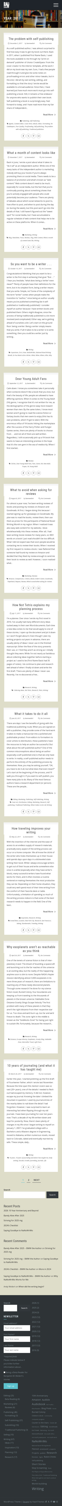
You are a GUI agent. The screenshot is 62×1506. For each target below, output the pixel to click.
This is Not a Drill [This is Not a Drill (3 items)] (37, 1475)
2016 (34, 1350)
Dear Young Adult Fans (31, 379)
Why (50, 355)
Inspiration (24, 918)
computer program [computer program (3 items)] (38, 1419)
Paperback (11, 581)
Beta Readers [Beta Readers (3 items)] (36, 1408)
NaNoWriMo (31, 352)
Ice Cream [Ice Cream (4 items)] (35, 1430)
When (37, 355)
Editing (15, 799)
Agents (11, 124)
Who (46, 355)
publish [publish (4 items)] (43, 1453)
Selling (7, 1434)
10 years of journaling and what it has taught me (32, 1158)
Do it (20, 352)
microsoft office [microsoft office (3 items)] (49, 1434)
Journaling (33, 1160)
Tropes (24, 466)
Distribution (23, 802)
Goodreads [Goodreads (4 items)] (53, 1427)
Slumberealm (26, 923)
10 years (12, 1158)
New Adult (47, 464)
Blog (10, 237)
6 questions (14, 352)
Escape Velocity (22, 1039)
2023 (34, 1317)
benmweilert (31, 43)
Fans (33, 464)
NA (42, 464)
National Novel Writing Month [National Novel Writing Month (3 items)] (41, 1445)
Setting (19, 923)
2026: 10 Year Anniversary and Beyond (21, 1210)
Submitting (10, 1425)
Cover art (15, 802)
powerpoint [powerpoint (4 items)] (44, 1449)
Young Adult (34, 466)
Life (45, 1160)
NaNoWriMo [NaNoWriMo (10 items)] (39, 1441)
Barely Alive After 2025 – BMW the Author (23, 1248)
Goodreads (49, 579)
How (24, 352)
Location (21, 921)
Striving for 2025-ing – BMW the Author (22, 1258)
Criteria (27, 579)
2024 (34, 1312)
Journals (40, 1160)
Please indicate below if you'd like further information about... (14, 1363)
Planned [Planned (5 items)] (35, 1449)
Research (28, 687)
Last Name (8, 1345)
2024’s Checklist (11, 1225)
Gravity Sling (40, 1039)
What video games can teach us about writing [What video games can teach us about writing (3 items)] (44, 1479)
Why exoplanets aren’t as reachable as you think (31, 949)
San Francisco (46, 921)
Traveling (34, 923)
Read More (49, 114)
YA (28, 466)
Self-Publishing (35, 121)
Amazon (11, 579)
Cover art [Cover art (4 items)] (53, 1423)
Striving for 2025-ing (13, 1220)
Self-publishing (39, 126)
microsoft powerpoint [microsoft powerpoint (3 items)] (39, 1437)
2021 (34, 1326)
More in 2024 (45, 1269)
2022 (34, 1322)
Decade (21, 1160)
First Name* (9, 1334)
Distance (13, 1039)
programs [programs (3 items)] (52, 1449)
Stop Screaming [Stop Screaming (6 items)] (39, 1467)
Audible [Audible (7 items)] (46, 1399)
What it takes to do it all (31, 714)
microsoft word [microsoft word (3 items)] (52, 1437)
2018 (34, 1341)
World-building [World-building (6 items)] (39, 1483)
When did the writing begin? (31, 1286)
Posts (22, 237)
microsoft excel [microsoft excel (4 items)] (37, 1434)
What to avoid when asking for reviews (31, 492)
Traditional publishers (36, 129)
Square (26, 1501)
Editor (40, 124)
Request (18, 581)
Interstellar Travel (28, 1042)
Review (23, 581)
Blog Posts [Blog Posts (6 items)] (46, 1408)
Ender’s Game (39, 579)
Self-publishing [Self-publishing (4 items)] (37, 1460)
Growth (26, 1160)
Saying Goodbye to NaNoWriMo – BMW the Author (27, 1276)
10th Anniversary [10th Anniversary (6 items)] (40, 1395)
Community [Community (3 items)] (48, 1416)
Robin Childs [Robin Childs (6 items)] (50, 1456)
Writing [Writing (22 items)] (38, 1488)
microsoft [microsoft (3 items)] (51, 1430)
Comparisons (19, 579)
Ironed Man (14, 921)
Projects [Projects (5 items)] (35, 1453)
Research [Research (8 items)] (52, 1452)
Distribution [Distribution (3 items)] (35, 1427)
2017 (34, 1345)
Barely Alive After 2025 (14, 1215)
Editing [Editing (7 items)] (44, 1426)
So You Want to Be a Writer (22, 355)
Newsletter (15, 237)
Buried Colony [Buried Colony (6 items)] (38, 1412)
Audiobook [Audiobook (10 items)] (38, 1404)
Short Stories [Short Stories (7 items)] (39, 1464)
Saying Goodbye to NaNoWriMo (18, 1230)
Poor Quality (20, 126)
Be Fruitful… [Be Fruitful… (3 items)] (50, 1404)
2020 (34, 1331)
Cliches (13, 464)
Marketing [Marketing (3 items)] (43, 1430)
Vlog (32, 237)
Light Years (38, 1042)
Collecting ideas (19, 690)
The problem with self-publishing (31, 39)
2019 (34, 1336)
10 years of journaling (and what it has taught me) (31, 1067)
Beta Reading (11, 1399)
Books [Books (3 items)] (54, 1408)
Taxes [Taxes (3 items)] (49, 1468)
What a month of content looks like (31, 153)
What (33, 355)
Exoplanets (31, 1039)
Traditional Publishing (22, 805)
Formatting (46, 124)
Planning (9, 1452)
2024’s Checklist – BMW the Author (19, 1269)
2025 (34, 1307)
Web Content (38, 237)
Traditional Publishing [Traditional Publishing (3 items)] (50, 1475)
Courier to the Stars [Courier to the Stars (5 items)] (40, 1422)
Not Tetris (28, 690)
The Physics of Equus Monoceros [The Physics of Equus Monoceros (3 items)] (42, 1472)
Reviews (27, 237)
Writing (34, 235)
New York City (29, 921)
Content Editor (19, 124)
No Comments (47, 43)
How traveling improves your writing (31, 830)
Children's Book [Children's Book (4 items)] (37, 1416)
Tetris (40, 690)
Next (37, 1179)
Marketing (28, 235)
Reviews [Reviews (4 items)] (35, 1457)
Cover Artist (28, 124)
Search (7, 1189)
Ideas (7, 1442)
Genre (38, 464)
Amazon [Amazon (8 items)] (36, 1399)
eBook (35, 124)
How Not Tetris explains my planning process (31, 607)
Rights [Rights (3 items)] (41, 1457)
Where (42, 355)
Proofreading (29, 126)
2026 (34, 1303)
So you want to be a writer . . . (31, 264)
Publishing (25, 121)
